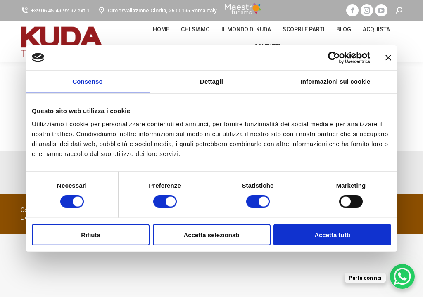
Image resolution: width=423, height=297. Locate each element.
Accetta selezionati (211, 234)
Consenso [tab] (87, 81)
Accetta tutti (332, 234)
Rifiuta (90, 234)
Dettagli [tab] (211, 81)
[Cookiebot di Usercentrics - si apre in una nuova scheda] (334, 58)
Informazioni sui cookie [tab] (336, 81)
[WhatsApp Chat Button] (402, 276)
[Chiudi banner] (388, 58)
